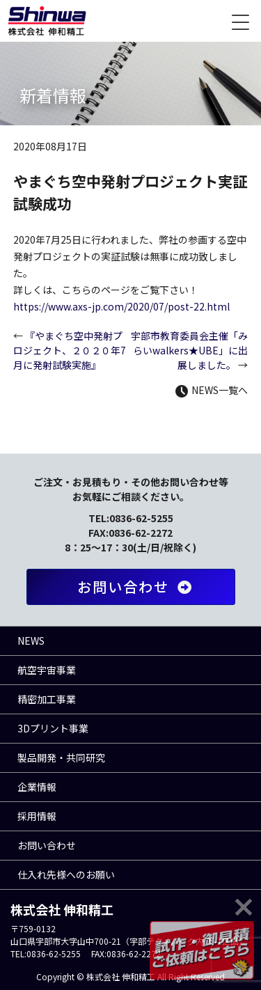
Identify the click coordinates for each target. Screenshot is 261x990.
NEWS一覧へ (211, 390)
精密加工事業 (46, 699)
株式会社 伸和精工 (47, 21)
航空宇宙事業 (46, 670)
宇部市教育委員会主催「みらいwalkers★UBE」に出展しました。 (189, 350)
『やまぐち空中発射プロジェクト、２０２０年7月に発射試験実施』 (69, 350)
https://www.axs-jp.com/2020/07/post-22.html (121, 306)
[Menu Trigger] (240, 21)
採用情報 (36, 816)
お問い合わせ (137, 586)
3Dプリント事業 (52, 728)
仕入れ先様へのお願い (66, 874)
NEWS (31, 640)
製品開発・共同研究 (61, 757)
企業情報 (36, 787)
